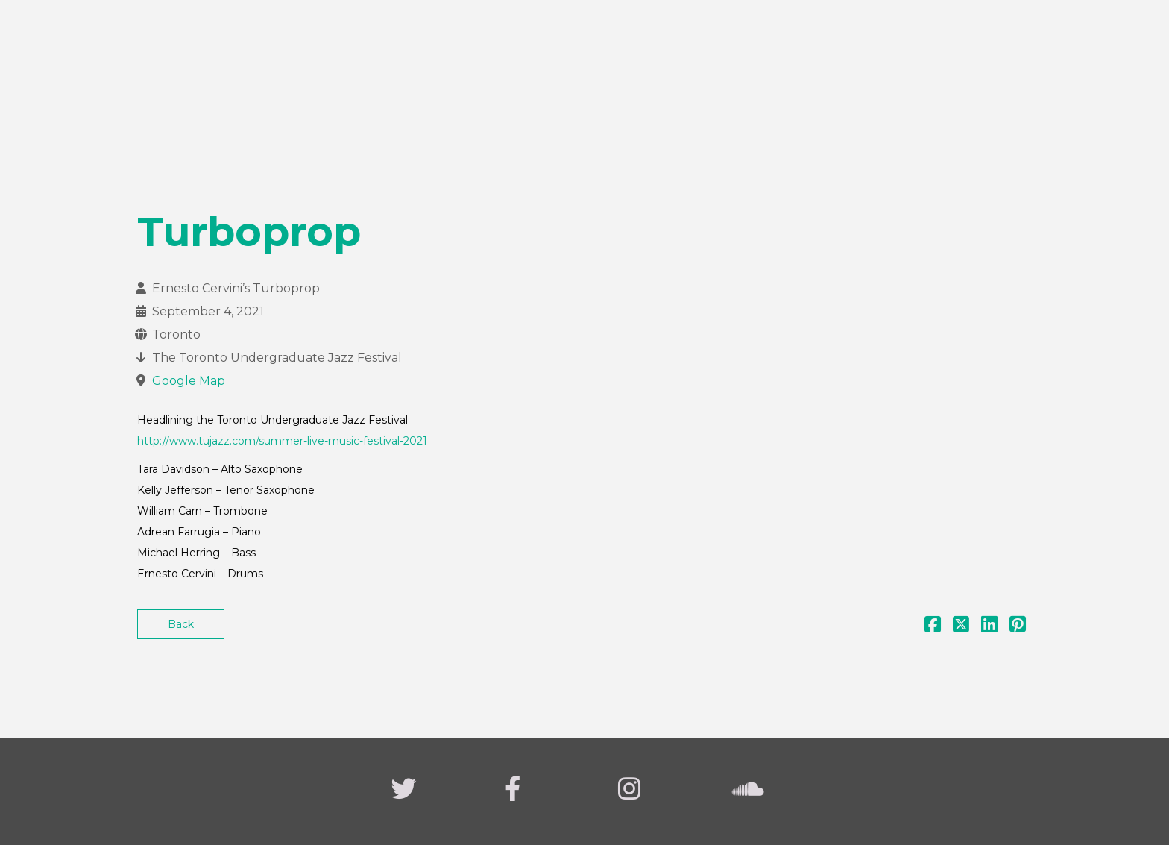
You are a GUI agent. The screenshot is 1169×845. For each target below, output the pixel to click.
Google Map (188, 381)
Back (181, 624)
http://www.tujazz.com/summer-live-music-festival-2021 (282, 440)
